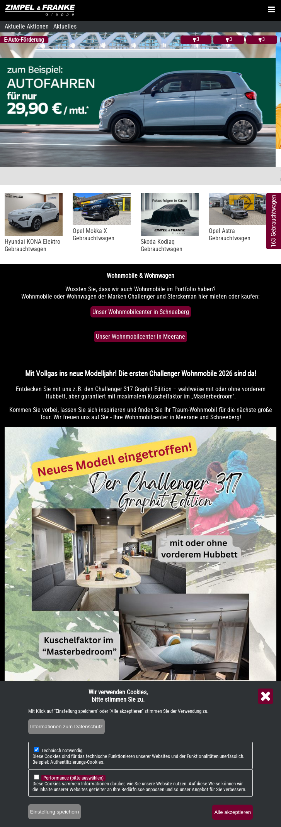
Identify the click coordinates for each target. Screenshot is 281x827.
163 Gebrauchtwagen (273, 221)
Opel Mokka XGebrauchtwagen (93, 234)
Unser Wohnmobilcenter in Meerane (140, 336)
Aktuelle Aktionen (27, 26)
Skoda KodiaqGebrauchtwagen (161, 245)
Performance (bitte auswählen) (73, 778)
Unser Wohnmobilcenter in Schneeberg (140, 312)
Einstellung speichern (54, 812)
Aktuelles (65, 26)
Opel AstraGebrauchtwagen (229, 234)
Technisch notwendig (61, 750)
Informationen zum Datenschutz (66, 726)
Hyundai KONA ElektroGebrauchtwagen (32, 245)
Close (265, 696)
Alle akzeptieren (232, 812)
